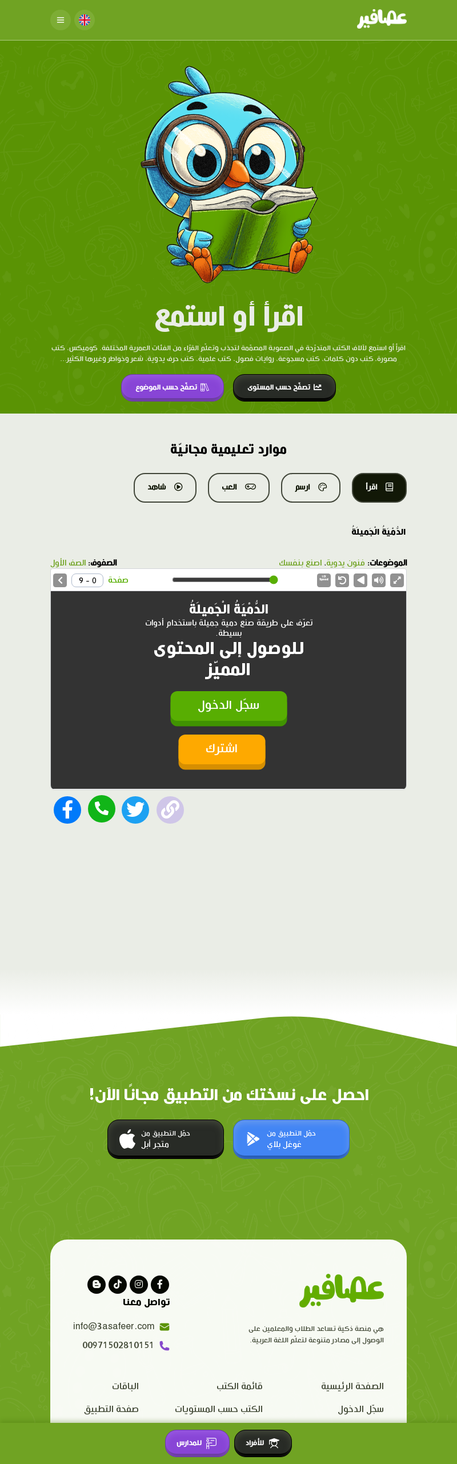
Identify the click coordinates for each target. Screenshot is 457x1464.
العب (239, 487)
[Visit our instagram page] (139, 1285)
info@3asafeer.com (121, 1327)
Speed (323, 578)
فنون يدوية (345, 563)
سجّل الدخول (228, 706)
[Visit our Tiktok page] (118, 1285)
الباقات (125, 1386)
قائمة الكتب (240, 1386)
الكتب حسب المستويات (219, 1409)
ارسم (311, 487)
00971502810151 (126, 1345)
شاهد (165, 487)
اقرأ (379, 487)
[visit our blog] (97, 1285)
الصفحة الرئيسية (352, 1386)
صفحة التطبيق (111, 1409)
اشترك (222, 749)
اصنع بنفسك (300, 563)
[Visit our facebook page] (160, 1285)
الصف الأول (68, 563)
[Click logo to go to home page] (382, 20)
